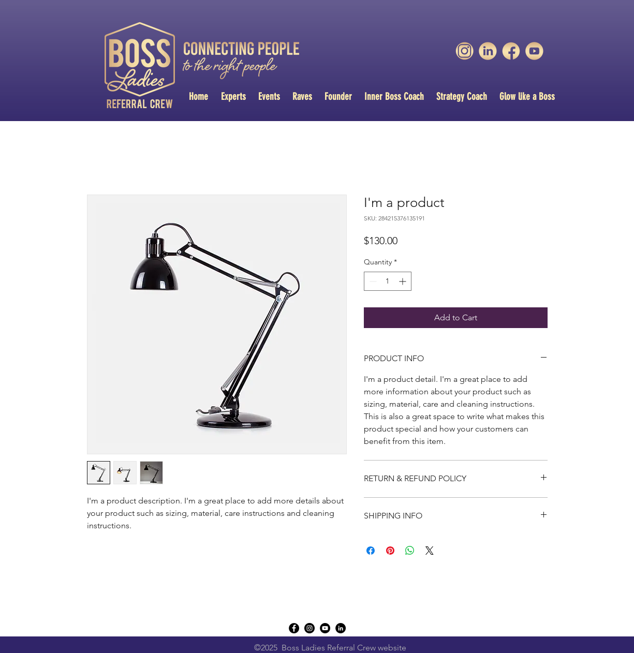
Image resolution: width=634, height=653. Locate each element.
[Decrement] (371, 281)
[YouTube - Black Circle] (325, 628)
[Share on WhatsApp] (410, 550)
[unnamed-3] (464, 51)
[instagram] (309, 628)
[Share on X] (429, 550)
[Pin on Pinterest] (390, 550)
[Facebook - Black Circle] (294, 628)
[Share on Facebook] (370, 550)
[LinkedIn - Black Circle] (340, 628)
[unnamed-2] (511, 51)
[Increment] (403, 281)
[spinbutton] (387, 281)
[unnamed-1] (488, 51)
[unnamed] (534, 51)
